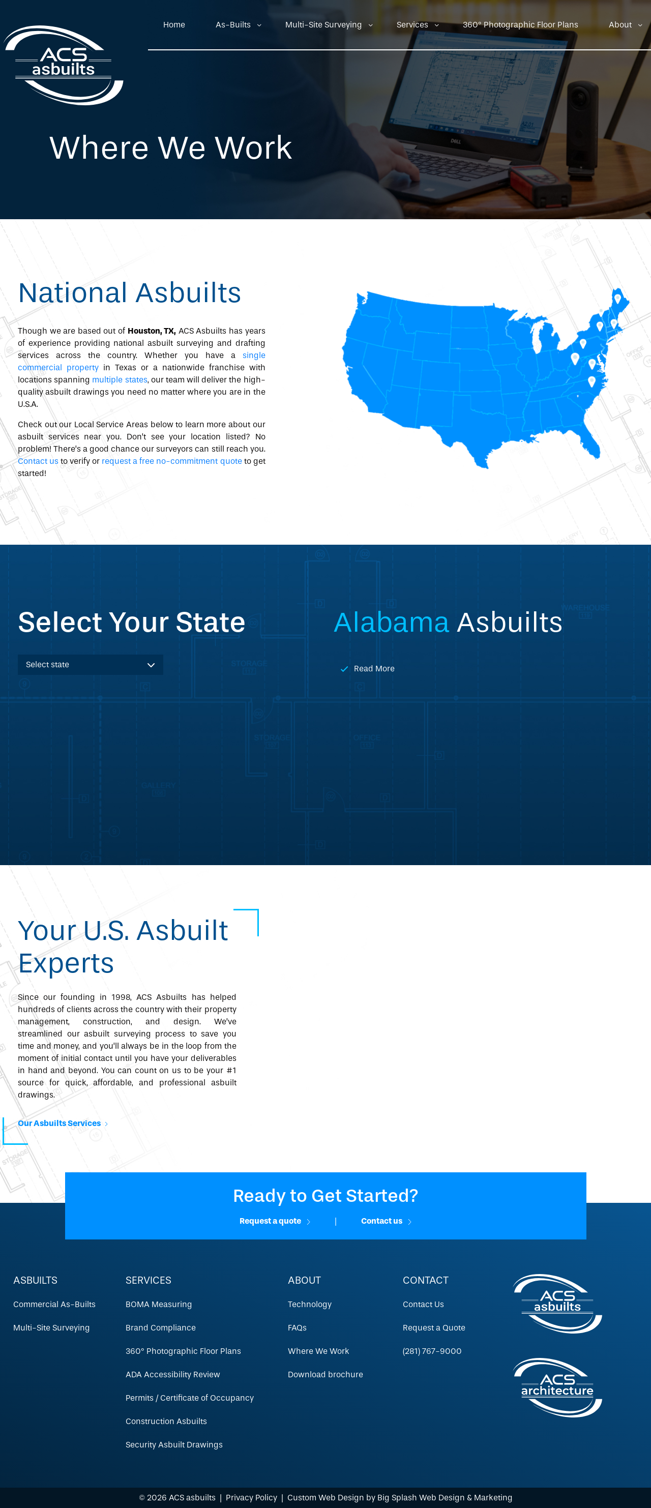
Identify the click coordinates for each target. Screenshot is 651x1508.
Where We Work (318, 1351)
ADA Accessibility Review (173, 1374)
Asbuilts (35, 1280)
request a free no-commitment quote (172, 461)
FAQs (297, 1328)
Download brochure (325, 1374)
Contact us (38, 461)
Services (412, 24)
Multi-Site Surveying (323, 24)
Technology (310, 1304)
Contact (426, 1280)
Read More (374, 668)
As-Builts (233, 24)
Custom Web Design (325, 1497)
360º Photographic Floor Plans (520, 24)
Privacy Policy (251, 1497)
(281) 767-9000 (432, 1351)
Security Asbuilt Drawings (174, 1445)
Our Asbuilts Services (63, 1123)
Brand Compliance (161, 1328)
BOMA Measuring (159, 1304)
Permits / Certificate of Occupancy (190, 1398)
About (620, 24)
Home (174, 24)
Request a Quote (434, 1328)
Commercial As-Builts (54, 1304)
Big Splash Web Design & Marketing (445, 1497)
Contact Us (423, 1304)
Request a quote (275, 1221)
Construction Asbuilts (166, 1421)
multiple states (119, 380)
